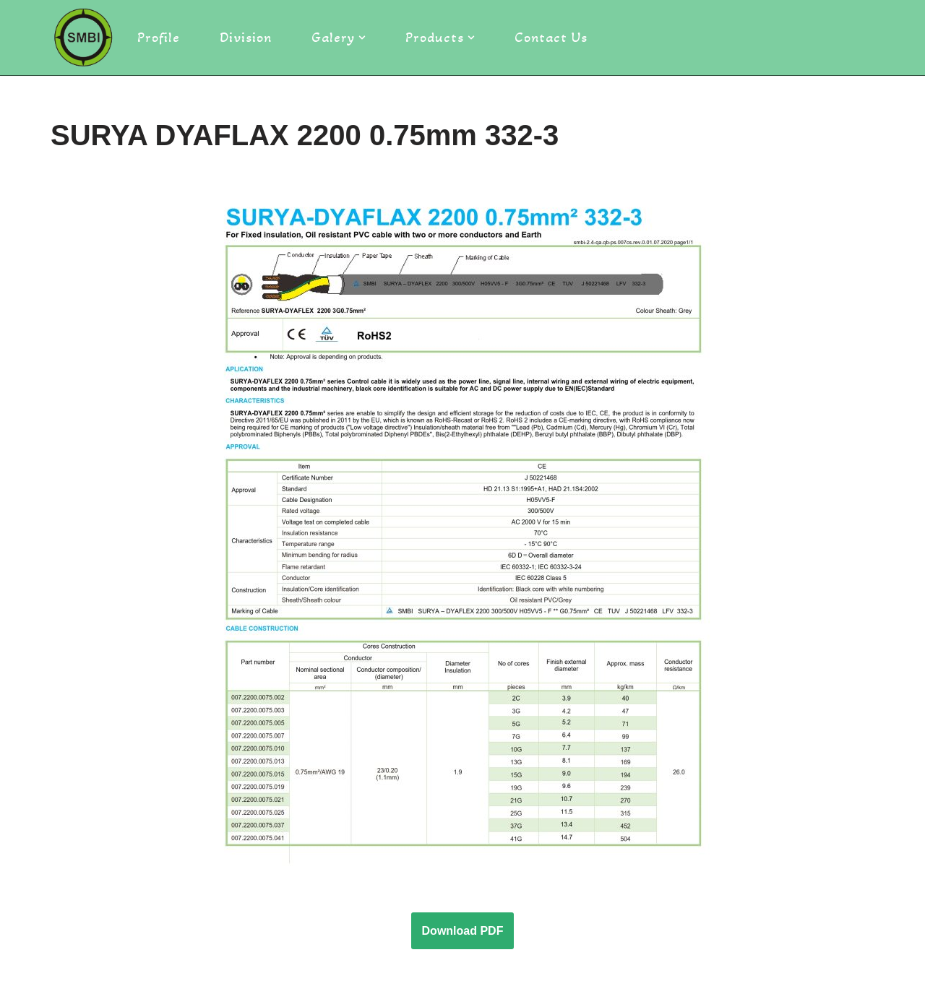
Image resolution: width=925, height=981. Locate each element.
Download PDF (463, 931)
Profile (158, 37)
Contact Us (551, 37)
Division (246, 37)
